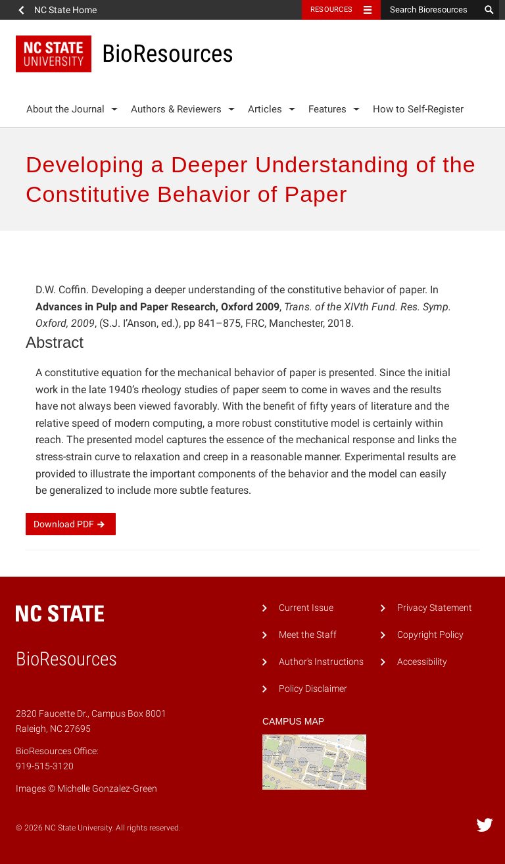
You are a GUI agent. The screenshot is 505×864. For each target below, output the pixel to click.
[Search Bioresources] (430, 10)
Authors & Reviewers (176, 109)
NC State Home (65, 10)
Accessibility (422, 661)
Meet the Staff (308, 634)
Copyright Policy (430, 634)
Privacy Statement (434, 607)
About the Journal (65, 109)
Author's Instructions (321, 661)
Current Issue (306, 607)
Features (327, 109)
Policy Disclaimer (313, 688)
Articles (265, 109)
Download (71, 524)
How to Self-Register (418, 109)
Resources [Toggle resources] (331, 9)
